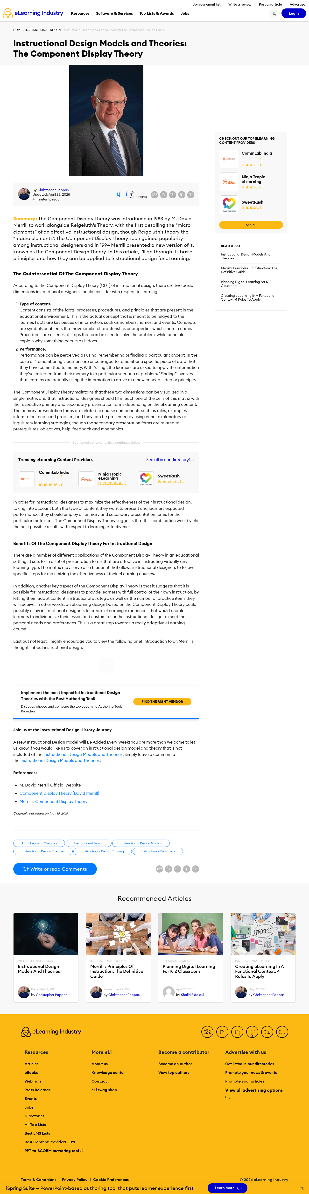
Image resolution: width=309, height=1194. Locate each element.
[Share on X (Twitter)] (163, 194)
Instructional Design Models (141, 843)
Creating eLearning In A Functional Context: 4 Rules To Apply (248, 297)
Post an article (270, 4)
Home (17, 30)
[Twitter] (222, 1032)
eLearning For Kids (178, 961)
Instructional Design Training (103, 851)
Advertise (297, 4)
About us (99, 1063)
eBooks (31, 1072)
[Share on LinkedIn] (172, 194)
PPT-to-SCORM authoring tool (54, 1150)
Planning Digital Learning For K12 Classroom (246, 284)
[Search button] (274, 13)
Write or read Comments (55, 869)
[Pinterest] (267, 1032)
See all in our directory (170, 459)
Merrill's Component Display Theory (53, 801)
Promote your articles (244, 1081)
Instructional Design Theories (43, 851)
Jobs (29, 1107)
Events (31, 1098)
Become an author (175, 1063)
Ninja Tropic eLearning (110, 476)
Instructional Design (43, 30)
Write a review (239, 4)
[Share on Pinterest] (190, 194)
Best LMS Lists (37, 1133)
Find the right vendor (162, 701)
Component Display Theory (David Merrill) (59, 793)
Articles (31, 1063)
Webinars (33, 1081)
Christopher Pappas (53, 190)
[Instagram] (282, 1032)
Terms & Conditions (38, 1179)
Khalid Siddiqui (192, 995)
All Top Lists (35, 1124)
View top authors (173, 1072)
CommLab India (54, 472)
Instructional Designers (158, 851)
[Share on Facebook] (154, 194)
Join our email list (207, 4)
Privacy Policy (74, 1179)
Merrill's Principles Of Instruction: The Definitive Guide (249, 270)
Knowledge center (108, 1072)
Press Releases (37, 1089)
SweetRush (169, 476)
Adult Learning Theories (39, 843)
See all (251, 225)
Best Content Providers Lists (50, 1141)
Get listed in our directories (249, 1063)
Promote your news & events (251, 1072)
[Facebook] (207, 1032)
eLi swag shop (104, 1089)
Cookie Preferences (111, 1179)
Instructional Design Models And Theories (246, 256)
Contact (99, 1081)
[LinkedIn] (237, 1032)
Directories (34, 1115)
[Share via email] (181, 194)
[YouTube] (252, 1032)
